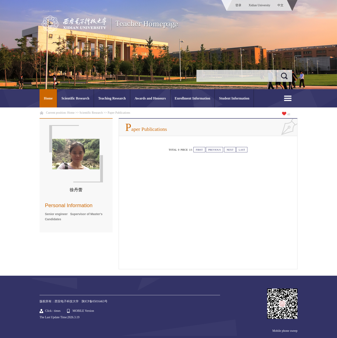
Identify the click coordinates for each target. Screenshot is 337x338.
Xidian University (259, 5)
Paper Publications (119, 112)
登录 (238, 5)
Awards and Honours (150, 98)
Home (48, 98)
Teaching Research (112, 98)
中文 (280, 5)
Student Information (234, 98)
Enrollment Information (192, 98)
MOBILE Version (83, 310)
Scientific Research (75, 98)
